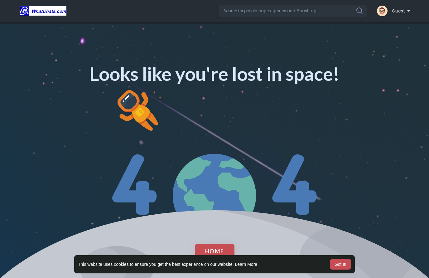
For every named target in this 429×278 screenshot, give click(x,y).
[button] (293, 11)
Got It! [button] (340, 264)
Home (214, 251)
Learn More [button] (246, 264)
